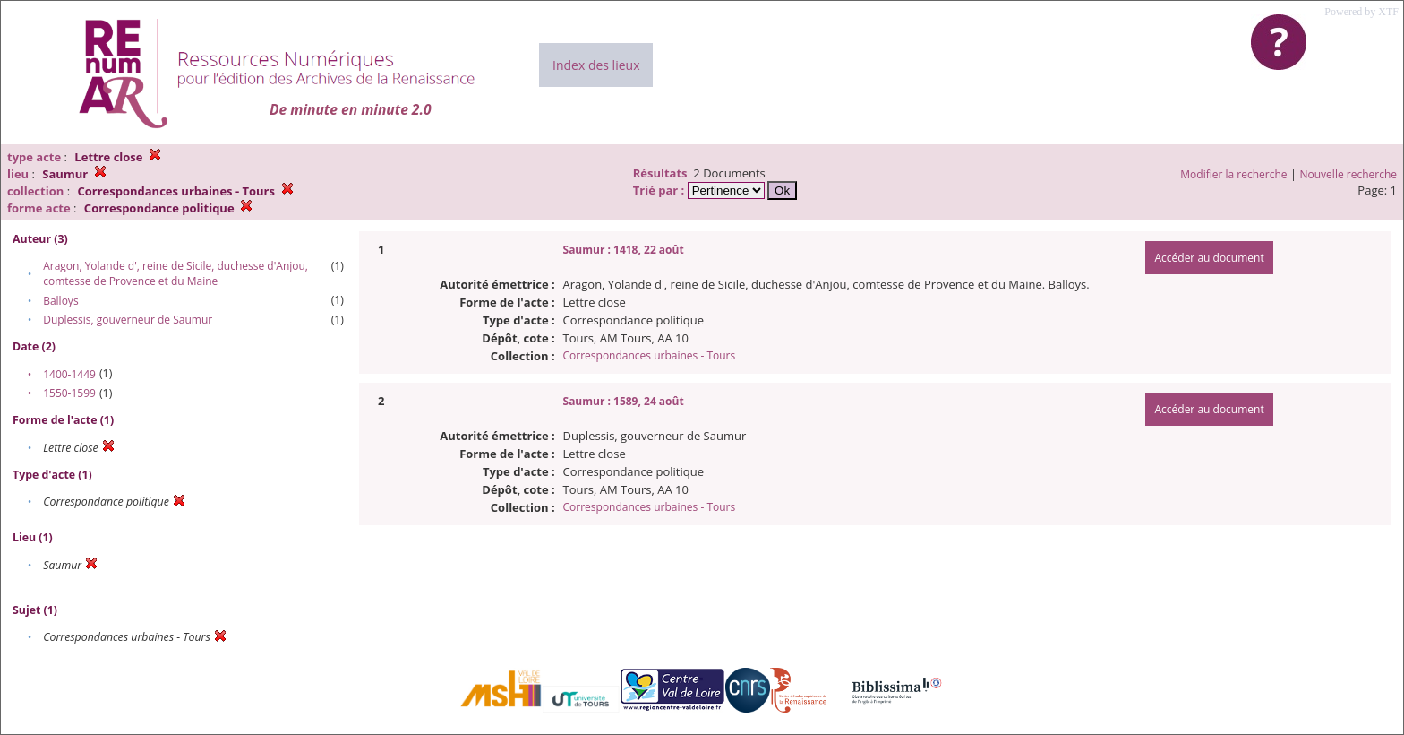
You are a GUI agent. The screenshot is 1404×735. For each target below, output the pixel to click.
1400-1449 (69, 374)
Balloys (60, 300)
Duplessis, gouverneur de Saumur (127, 319)
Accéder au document (1208, 257)
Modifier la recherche (1233, 174)
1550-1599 (69, 393)
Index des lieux (595, 65)
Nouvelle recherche (1349, 174)
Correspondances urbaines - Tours (649, 355)
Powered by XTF (1361, 11)
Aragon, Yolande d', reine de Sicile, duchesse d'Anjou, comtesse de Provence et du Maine (175, 273)
